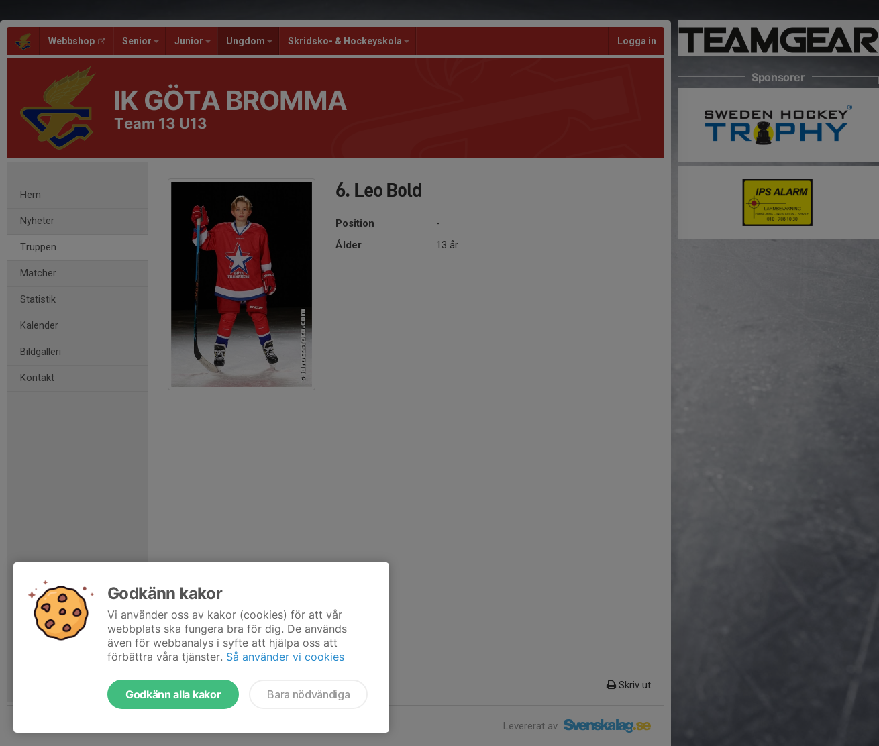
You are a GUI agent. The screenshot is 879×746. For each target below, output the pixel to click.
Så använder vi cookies (285, 656)
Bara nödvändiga (308, 694)
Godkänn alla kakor (173, 694)
